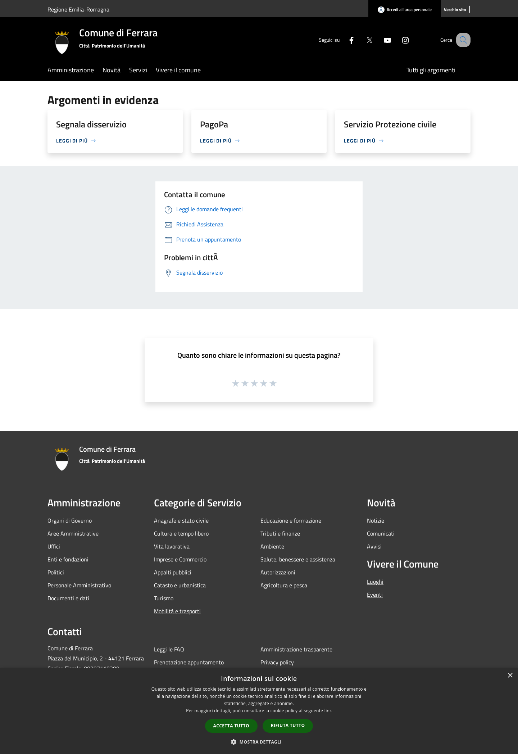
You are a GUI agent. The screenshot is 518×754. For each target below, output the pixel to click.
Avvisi (374, 546)
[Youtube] (380, 40)
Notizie (375, 520)
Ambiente (272, 546)
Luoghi (375, 581)
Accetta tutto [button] (231, 726)
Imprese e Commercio (180, 559)
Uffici (53, 546)
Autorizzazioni (277, 572)
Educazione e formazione (290, 520)
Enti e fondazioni (67, 559)
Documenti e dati (68, 598)
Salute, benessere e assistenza (297, 559)
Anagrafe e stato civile (181, 520)
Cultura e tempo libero (181, 533)
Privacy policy (277, 662)
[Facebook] (344, 40)
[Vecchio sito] (455, 9)
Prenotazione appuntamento (189, 662)
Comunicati (381, 533)
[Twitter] (362, 40)
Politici (55, 572)
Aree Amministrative (73, 533)
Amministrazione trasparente (296, 649)
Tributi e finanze (280, 533)
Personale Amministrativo (79, 585)
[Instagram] (398, 40)
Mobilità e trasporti (177, 611)
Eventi (375, 594)
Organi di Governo (69, 520)
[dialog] (259, 711)
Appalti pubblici (172, 572)
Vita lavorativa (172, 546)
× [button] (510, 675)
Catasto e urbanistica (180, 585)
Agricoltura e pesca (283, 585)
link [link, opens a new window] (328, 711)
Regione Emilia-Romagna (78, 9)
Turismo (163, 598)
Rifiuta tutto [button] (288, 725)
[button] (259, 741)
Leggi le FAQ (169, 649)
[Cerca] (462, 40)
